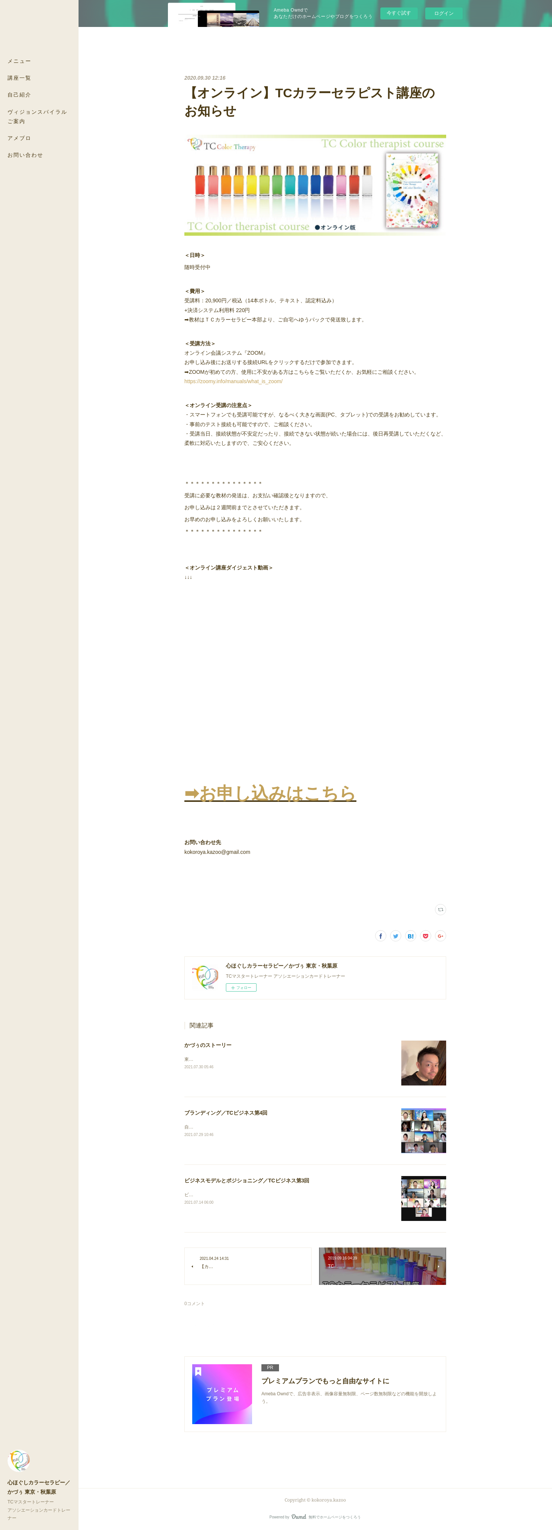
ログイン (444, 13)
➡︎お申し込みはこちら (270, 793)
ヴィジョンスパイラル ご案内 (37, 116)
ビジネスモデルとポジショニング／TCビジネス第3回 (246, 1181)
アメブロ (19, 137)
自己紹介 (19, 94)
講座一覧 (19, 77)
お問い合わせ (25, 154)
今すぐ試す (399, 13)
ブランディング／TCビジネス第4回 (225, 1113)
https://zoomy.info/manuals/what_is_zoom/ (233, 381)
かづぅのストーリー (207, 1045)
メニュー (19, 60)
